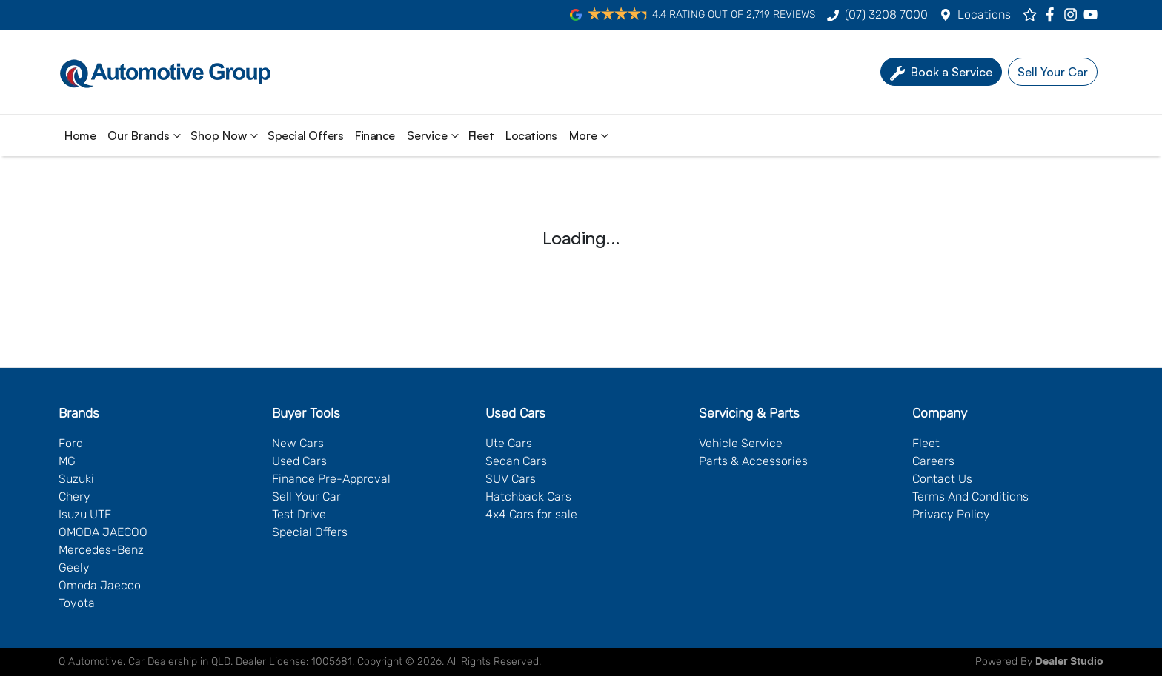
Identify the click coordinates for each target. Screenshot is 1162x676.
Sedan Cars (516, 461)
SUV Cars (510, 479)
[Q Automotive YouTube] (1093, 14)
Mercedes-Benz (101, 550)
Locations (984, 14)
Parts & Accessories (753, 461)
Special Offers (305, 135)
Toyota (77, 603)
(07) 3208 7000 (886, 14)
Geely (74, 567)
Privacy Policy (951, 514)
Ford (71, 443)
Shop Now (226, 135)
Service (434, 135)
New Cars (298, 443)
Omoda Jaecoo (100, 585)
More (590, 135)
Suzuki (76, 479)
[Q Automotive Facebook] (1053, 14)
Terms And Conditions (970, 496)
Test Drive (299, 514)
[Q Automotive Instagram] (1073, 14)
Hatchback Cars (528, 496)
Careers (933, 461)
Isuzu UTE (85, 514)
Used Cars (299, 461)
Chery (74, 496)
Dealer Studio (1069, 662)
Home (80, 135)
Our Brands (146, 135)
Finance (375, 135)
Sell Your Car (306, 496)
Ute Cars (508, 443)
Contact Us (942, 479)
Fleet (481, 135)
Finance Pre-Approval (331, 479)
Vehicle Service (741, 443)
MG (67, 461)
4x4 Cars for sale (531, 514)
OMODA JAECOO (103, 532)
